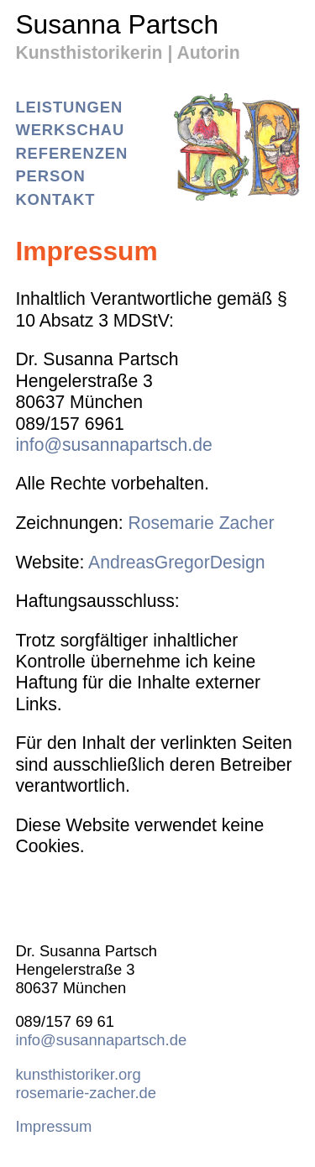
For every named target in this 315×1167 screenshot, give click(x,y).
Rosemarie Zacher (201, 522)
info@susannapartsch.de (113, 444)
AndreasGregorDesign (176, 562)
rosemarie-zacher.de (85, 1093)
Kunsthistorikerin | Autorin (127, 52)
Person (50, 176)
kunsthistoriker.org (77, 1074)
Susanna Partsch (116, 27)
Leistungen (69, 107)
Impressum (53, 1126)
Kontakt (55, 199)
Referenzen (71, 153)
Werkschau (69, 130)
